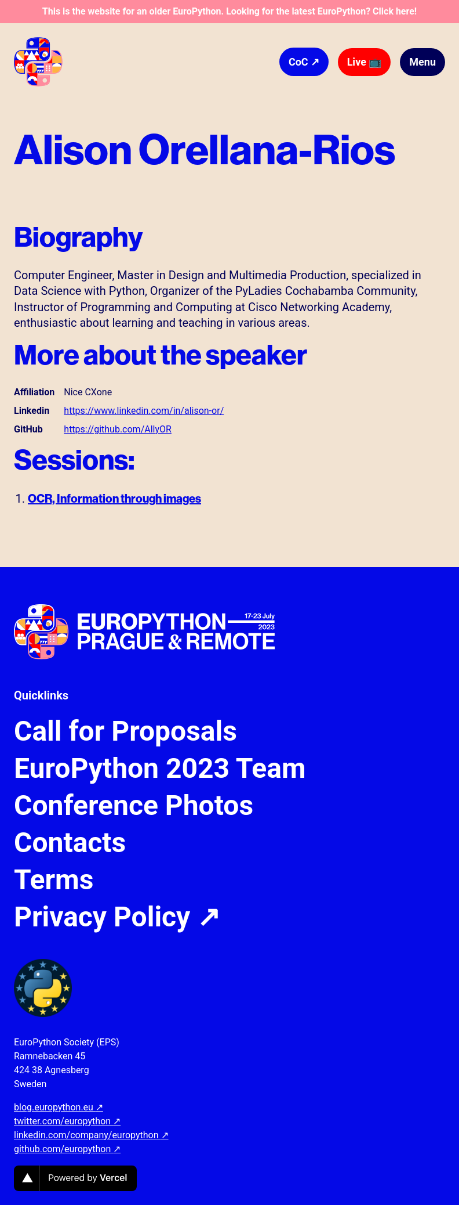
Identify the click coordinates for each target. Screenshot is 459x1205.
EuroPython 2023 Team (160, 768)
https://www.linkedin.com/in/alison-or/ (144, 410)
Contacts (70, 843)
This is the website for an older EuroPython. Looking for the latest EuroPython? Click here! (229, 11)
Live (364, 62)
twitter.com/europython (67, 1121)
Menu (422, 62)
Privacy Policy (117, 917)
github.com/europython (67, 1149)
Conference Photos (133, 806)
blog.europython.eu (58, 1107)
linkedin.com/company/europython (91, 1135)
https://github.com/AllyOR (118, 429)
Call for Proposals (125, 731)
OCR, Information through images (114, 498)
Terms (53, 880)
